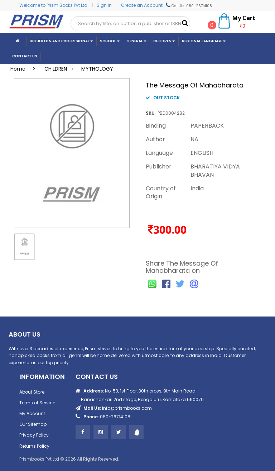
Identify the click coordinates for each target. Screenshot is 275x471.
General (136, 41)
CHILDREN (55, 68)
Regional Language (204, 41)
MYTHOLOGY (97, 68)
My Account (32, 413)
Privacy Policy (34, 435)
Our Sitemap (33, 424)
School (110, 41)
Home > (25, 68)
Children (164, 41)
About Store (31, 392)
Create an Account (142, 5)
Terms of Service (37, 403)
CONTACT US (24, 56)
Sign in (105, 5)
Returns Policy (34, 446)
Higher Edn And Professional (61, 41)
